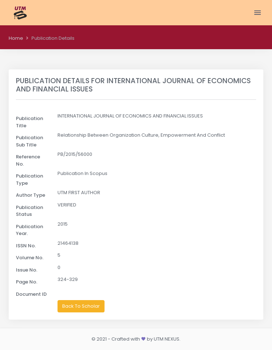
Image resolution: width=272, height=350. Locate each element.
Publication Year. (29, 230)
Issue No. (26, 269)
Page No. (26, 281)
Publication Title (29, 122)
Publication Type (29, 179)
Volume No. (29, 257)
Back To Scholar (81, 306)
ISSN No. (26, 245)
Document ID (31, 294)
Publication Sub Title (29, 141)
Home (16, 38)
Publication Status (29, 211)
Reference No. (28, 160)
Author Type (30, 195)
